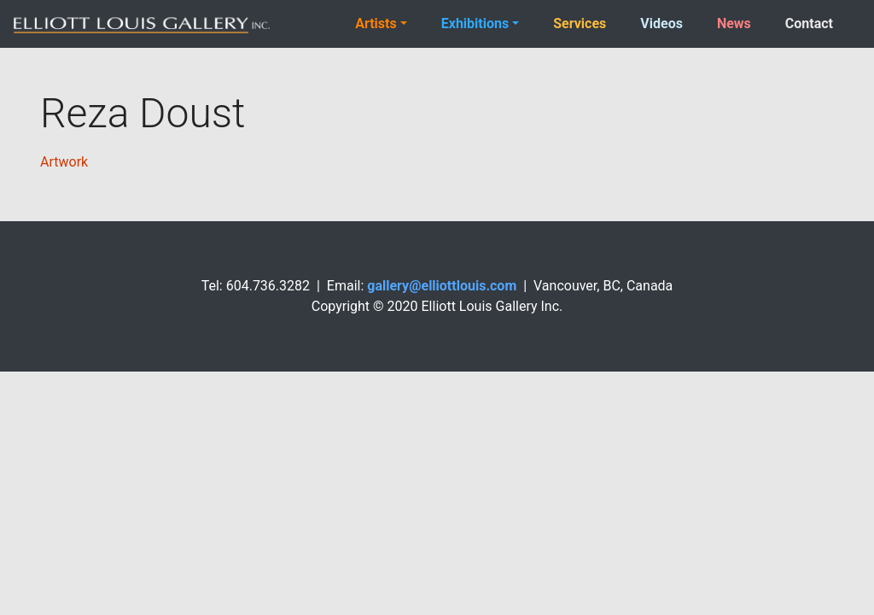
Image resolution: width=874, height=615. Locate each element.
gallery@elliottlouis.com (441, 286)
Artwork (64, 162)
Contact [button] (809, 23)
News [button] (734, 23)
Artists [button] (376, 23)
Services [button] (579, 23)
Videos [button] (661, 23)
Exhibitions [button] (475, 23)
